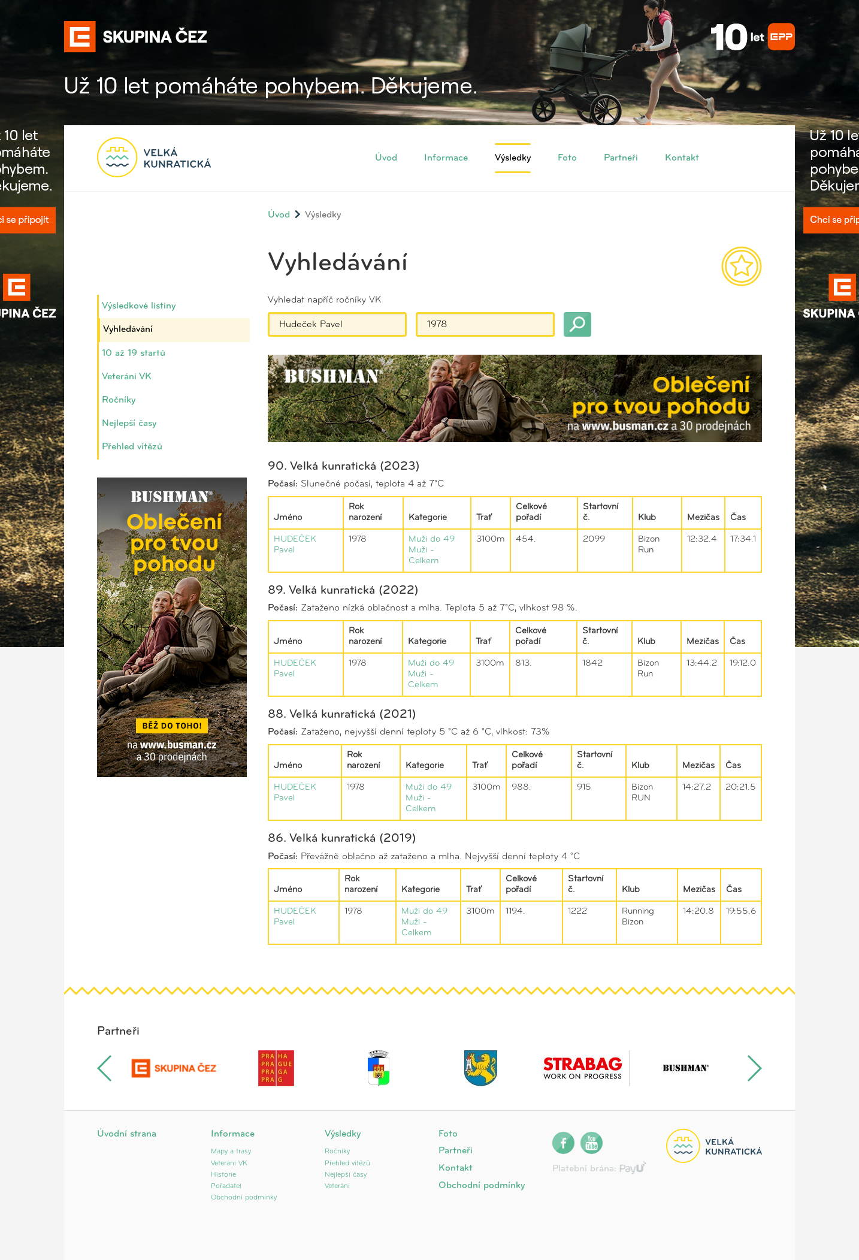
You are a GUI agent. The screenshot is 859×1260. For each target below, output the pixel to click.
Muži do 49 (432, 539)
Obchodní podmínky (244, 1197)
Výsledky (513, 158)
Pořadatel (226, 1186)
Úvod (386, 158)
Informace (446, 158)
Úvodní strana (126, 1134)
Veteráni (337, 1186)
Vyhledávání (128, 329)
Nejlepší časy (129, 423)
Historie (223, 1175)
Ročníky (118, 400)
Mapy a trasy (231, 1151)
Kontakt (682, 158)
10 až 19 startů (133, 353)
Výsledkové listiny (139, 306)
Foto (567, 158)
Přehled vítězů (132, 447)
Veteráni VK (127, 377)
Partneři (621, 158)
